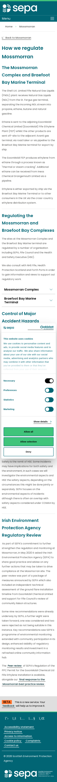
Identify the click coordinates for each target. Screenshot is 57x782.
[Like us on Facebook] (14, 718)
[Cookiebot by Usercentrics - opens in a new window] (41, 328)
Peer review (15, 665)
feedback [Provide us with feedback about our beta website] (8, 706)
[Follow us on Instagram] (22, 718)
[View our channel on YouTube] (32, 718)
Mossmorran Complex (21, 289)
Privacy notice (13, 731)
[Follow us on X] (6, 718)
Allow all (28, 431)
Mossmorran (27, 26)
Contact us (11, 745)
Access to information (18, 736)
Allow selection (28, 441)
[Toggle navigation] (52, 18)
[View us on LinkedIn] (41, 718)
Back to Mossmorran (16, 37)
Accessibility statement (19, 727)
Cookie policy (12, 741)
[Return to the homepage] (20, 9)
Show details (41, 421)
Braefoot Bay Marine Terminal (20, 300)
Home (8, 26)
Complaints (33, 741)
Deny (28, 451)
